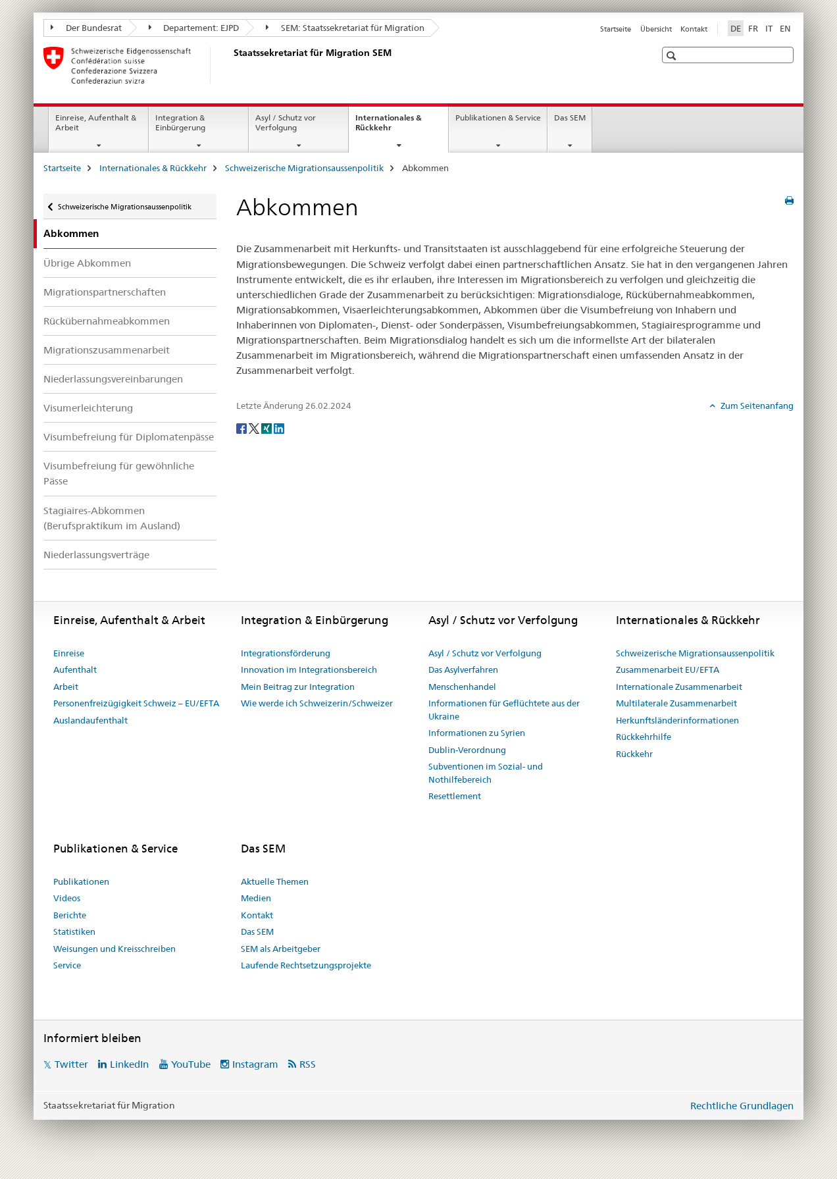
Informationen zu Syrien (476, 732)
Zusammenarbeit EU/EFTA (667, 669)
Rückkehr (634, 753)
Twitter (71, 1064)
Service (67, 965)
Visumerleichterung (88, 408)
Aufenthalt (75, 669)
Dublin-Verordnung (467, 750)
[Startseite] (231, 65)
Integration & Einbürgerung (180, 122)
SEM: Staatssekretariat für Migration (345, 28)
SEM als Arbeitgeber (280, 948)
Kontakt (693, 29)
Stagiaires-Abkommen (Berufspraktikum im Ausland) (111, 518)
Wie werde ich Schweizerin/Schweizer (317, 703)
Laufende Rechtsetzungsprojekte (306, 965)
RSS (307, 1064)
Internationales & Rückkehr (388, 127)
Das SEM (570, 117)
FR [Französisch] (753, 28)
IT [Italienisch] (769, 28)
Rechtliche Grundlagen (742, 1105)
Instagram (255, 1064)
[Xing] (267, 428)
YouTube (191, 1064)
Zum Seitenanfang (756, 405)
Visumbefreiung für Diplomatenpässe (128, 437)
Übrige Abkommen (87, 263)
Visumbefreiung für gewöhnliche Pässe (118, 473)
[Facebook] (242, 428)
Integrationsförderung (285, 653)
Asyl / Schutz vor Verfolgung (285, 122)
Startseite (615, 29)
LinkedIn (129, 1064)
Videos (66, 898)
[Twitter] (255, 428)
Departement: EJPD (194, 28)
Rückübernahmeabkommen (106, 321)
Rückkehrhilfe (643, 736)
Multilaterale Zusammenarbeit (676, 703)
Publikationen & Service (498, 117)
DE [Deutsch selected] (735, 28)
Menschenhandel (462, 686)
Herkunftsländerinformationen (677, 720)
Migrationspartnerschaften (104, 292)
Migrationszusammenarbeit (106, 350)
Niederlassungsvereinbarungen (113, 379)
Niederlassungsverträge (96, 554)
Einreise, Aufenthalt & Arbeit (95, 122)
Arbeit (65, 686)
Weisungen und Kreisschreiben (114, 948)
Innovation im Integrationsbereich (309, 669)
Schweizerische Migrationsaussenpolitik (304, 168)
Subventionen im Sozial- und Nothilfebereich (485, 773)
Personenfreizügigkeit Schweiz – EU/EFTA (136, 703)
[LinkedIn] (279, 428)
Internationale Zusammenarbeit (679, 686)
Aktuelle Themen (275, 881)
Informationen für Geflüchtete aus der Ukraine (504, 709)
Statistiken (74, 931)
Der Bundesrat (86, 28)
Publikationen (81, 881)
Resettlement (454, 796)
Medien (256, 898)
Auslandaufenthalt (90, 720)
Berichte (69, 915)
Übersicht (656, 29)
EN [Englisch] (785, 28)
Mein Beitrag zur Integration (298, 686)
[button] (673, 55)
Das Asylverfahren (463, 669)
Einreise (68, 653)
